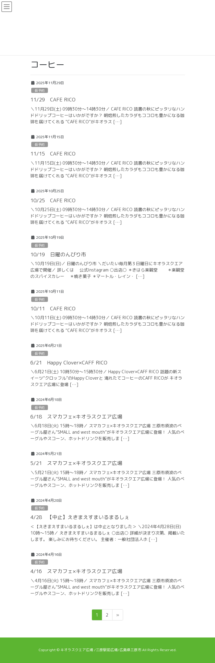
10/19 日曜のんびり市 (58, 254)
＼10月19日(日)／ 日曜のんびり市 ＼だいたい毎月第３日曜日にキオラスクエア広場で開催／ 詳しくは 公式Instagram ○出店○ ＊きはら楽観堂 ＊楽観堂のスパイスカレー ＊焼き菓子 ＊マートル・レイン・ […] (107, 270)
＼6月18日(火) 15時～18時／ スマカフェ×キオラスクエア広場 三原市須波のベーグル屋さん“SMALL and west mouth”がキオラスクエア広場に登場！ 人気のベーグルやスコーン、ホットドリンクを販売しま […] (107, 432)
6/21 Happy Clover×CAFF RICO (68, 362)
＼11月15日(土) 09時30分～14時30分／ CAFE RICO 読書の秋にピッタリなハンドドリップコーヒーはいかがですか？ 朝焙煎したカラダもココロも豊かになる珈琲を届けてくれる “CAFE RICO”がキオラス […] (107, 169)
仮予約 (40, 90)
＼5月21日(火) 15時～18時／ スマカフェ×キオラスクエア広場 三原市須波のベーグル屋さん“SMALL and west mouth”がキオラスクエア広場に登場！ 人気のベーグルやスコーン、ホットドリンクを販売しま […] (107, 479)
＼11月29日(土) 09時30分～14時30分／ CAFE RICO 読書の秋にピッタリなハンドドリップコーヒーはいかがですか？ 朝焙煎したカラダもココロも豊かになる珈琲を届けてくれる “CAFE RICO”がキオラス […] (107, 115)
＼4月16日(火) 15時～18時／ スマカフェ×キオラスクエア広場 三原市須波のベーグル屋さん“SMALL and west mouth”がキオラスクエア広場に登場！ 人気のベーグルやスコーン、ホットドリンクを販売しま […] (107, 587)
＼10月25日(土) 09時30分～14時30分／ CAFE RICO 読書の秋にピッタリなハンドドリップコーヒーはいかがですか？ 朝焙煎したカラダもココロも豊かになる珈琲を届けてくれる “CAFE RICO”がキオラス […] (107, 216)
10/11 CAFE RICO (53, 308)
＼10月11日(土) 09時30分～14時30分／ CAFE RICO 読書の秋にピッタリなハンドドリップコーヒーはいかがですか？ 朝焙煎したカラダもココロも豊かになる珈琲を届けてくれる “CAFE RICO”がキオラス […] (107, 324)
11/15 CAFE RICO (53, 153)
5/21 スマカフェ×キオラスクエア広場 (76, 463)
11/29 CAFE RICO (53, 99)
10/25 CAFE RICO (53, 200)
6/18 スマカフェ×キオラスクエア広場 (76, 416)
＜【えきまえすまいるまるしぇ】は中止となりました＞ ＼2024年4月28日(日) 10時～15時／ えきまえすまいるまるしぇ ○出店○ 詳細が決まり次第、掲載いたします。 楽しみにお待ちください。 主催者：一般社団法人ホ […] (107, 533)
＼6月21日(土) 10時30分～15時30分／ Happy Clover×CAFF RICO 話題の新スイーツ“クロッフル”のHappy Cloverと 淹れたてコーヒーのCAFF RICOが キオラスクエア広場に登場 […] (106, 378)
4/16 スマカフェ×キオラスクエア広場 (76, 571)
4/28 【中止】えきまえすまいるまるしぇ (79, 517)
